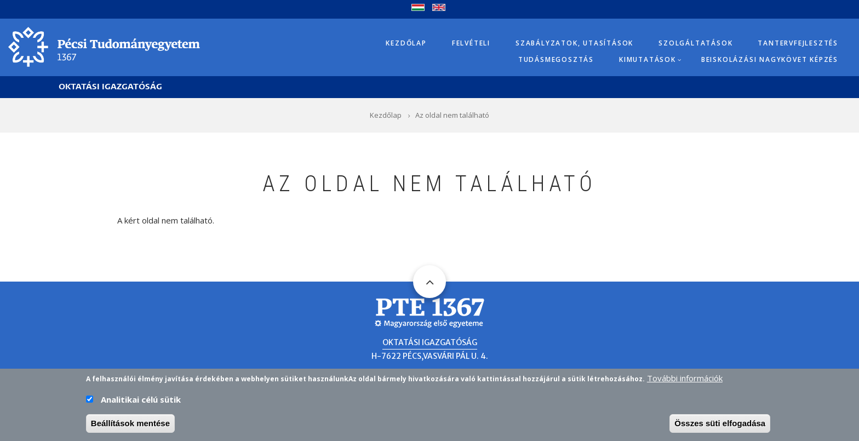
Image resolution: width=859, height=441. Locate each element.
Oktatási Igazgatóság (110, 87)
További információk (685, 380)
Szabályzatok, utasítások (574, 43)
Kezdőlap (406, 43)
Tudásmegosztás (556, 59)
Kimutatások (647, 59)
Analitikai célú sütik (141, 402)
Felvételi (471, 43)
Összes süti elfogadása (719, 426)
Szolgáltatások (695, 43)
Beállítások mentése (130, 426)
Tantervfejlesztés (798, 43)
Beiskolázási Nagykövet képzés (769, 59)
